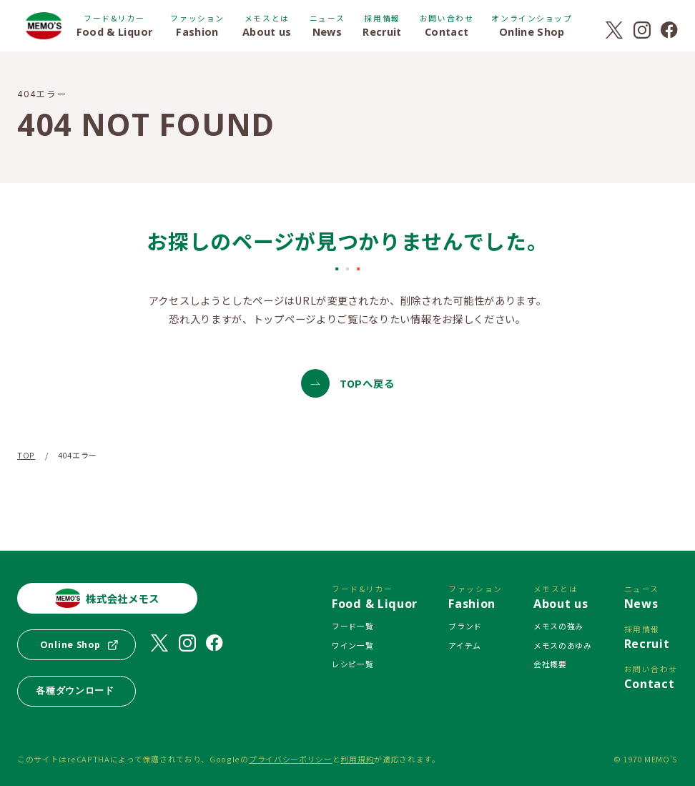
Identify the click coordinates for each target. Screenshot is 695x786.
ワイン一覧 (352, 645)
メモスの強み (558, 626)
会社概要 (550, 663)
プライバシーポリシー (290, 759)
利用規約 (357, 759)
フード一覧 (352, 626)
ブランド (465, 626)
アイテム (464, 645)
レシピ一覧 (352, 663)
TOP (26, 455)
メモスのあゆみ (562, 645)
